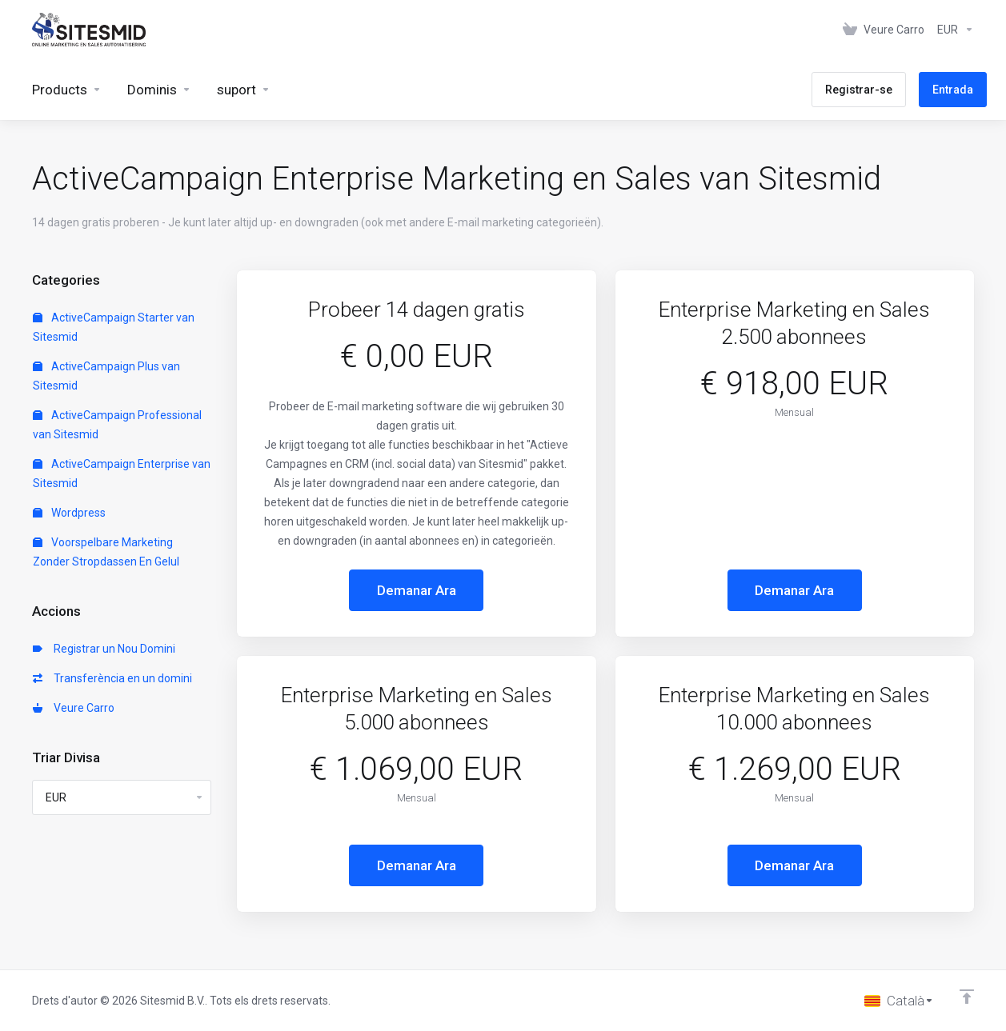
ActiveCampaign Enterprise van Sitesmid (121, 474)
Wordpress (69, 512)
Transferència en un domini (112, 678)
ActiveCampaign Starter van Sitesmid (113, 327)
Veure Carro (73, 707)
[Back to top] (967, 996)
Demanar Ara (416, 590)
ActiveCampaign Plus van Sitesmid (106, 376)
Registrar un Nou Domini (104, 648)
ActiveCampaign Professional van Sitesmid (117, 425)
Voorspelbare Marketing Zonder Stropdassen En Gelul (106, 552)
